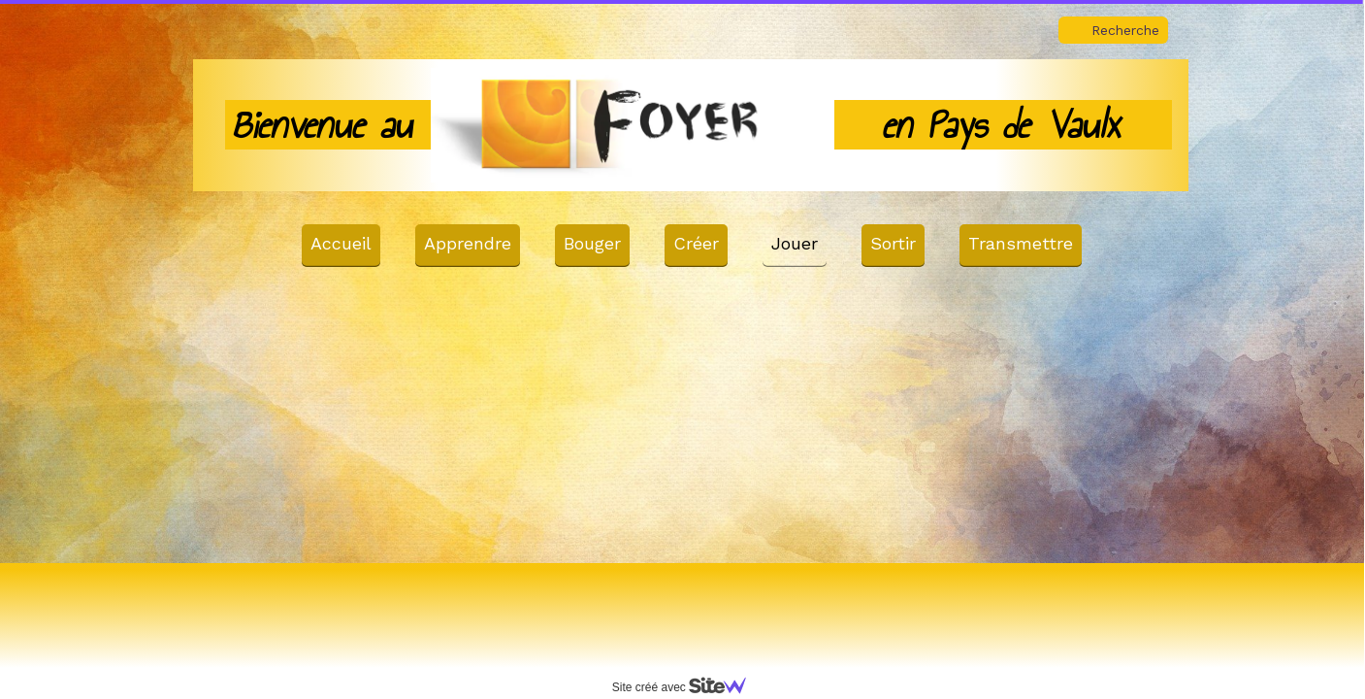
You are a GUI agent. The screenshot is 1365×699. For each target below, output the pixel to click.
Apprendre (467, 243)
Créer (696, 243)
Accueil (341, 243)
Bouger (592, 243)
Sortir (893, 243)
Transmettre (1020, 243)
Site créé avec (687, 687)
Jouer (794, 243)
